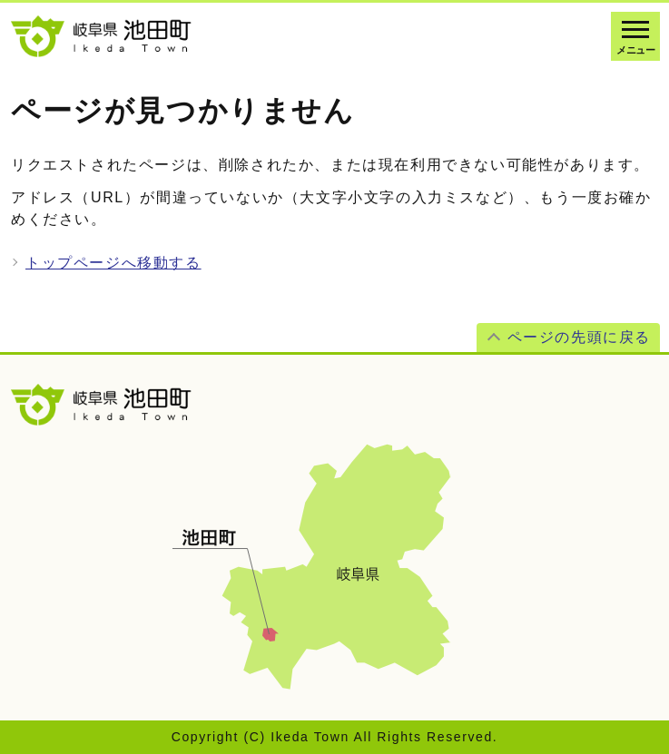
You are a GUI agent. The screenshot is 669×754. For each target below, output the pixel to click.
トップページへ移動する (113, 262)
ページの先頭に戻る (579, 337)
